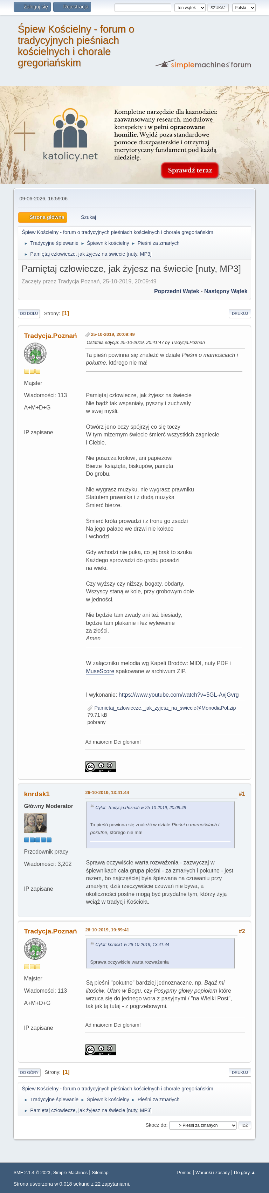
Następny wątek (226, 291)
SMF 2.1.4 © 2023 (31, 1172)
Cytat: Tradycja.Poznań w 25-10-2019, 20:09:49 (140, 807)
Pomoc (184, 1172)
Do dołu (29, 313)
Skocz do (155, 1125)
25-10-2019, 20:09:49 (112, 334)
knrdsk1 (37, 794)
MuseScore (100, 671)
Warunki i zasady (212, 1172)
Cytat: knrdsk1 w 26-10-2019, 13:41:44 (132, 944)
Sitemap (100, 1172)
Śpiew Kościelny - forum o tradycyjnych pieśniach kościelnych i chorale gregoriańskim (76, 45)
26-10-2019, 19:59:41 (107, 929)
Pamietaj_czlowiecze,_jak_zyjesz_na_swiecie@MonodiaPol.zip (161, 708)
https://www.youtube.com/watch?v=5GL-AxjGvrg (179, 695)
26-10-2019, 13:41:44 (107, 792)
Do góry (29, 1072)
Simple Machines (70, 1172)
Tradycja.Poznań (50, 335)
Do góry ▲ (245, 1172)
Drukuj (240, 313)
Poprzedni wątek (176, 291)
